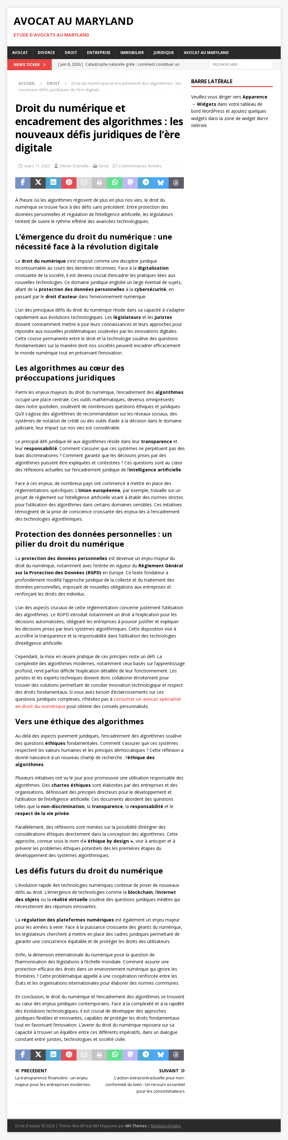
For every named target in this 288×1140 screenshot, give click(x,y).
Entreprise (99, 52)
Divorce (46, 52)
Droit (71, 52)
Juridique (164, 52)
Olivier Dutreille (74, 166)
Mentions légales (166, 1126)
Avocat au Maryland (206, 52)
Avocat (20, 52)
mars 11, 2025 (37, 166)
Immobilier (132, 52)
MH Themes (136, 1126)
